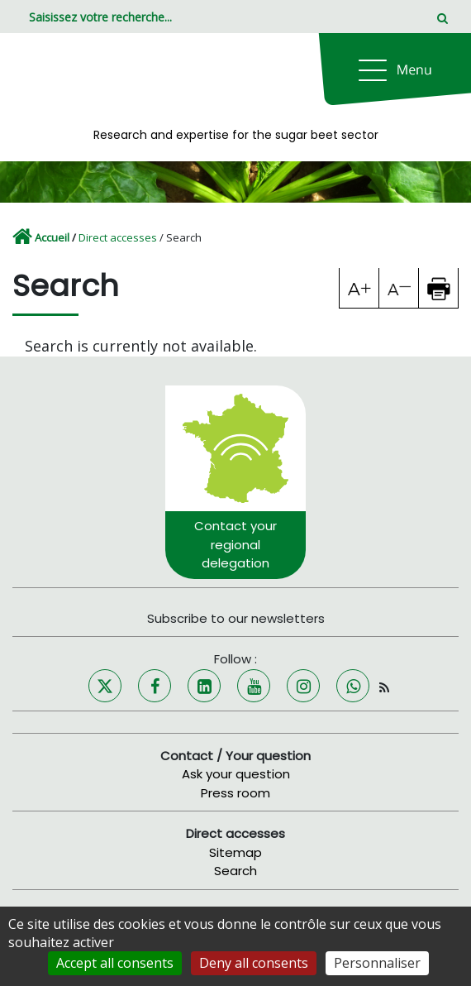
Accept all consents (115, 963)
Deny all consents (253, 963)
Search (235, 870)
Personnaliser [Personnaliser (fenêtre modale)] (377, 963)
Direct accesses (117, 237)
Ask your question (236, 774)
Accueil (52, 237)
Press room (235, 793)
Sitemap (235, 852)
